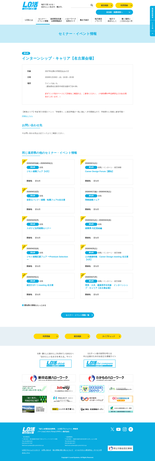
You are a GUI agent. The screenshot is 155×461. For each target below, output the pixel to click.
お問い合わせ (46, 450)
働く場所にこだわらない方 (126, 20)
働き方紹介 (84, 20)
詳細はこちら (27, 116)
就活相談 (106, 5)
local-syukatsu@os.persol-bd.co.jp (34, 445)
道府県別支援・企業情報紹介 (56, 20)
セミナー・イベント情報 (42, 20)
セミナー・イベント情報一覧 (79, 315)
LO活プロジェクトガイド (31, 450)
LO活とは (29, 20)
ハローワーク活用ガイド (70, 20)
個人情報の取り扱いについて (63, 450)
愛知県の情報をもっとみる (34, 305)
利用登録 (126, 5)
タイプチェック (111, 336)
